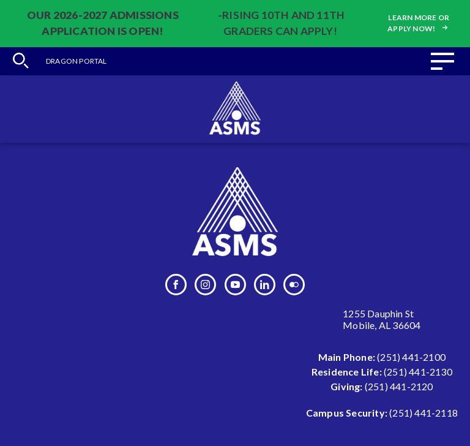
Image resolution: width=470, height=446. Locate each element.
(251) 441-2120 (399, 386)
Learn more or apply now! (418, 23)
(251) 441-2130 (418, 371)
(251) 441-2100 (411, 357)
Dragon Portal (76, 61)
